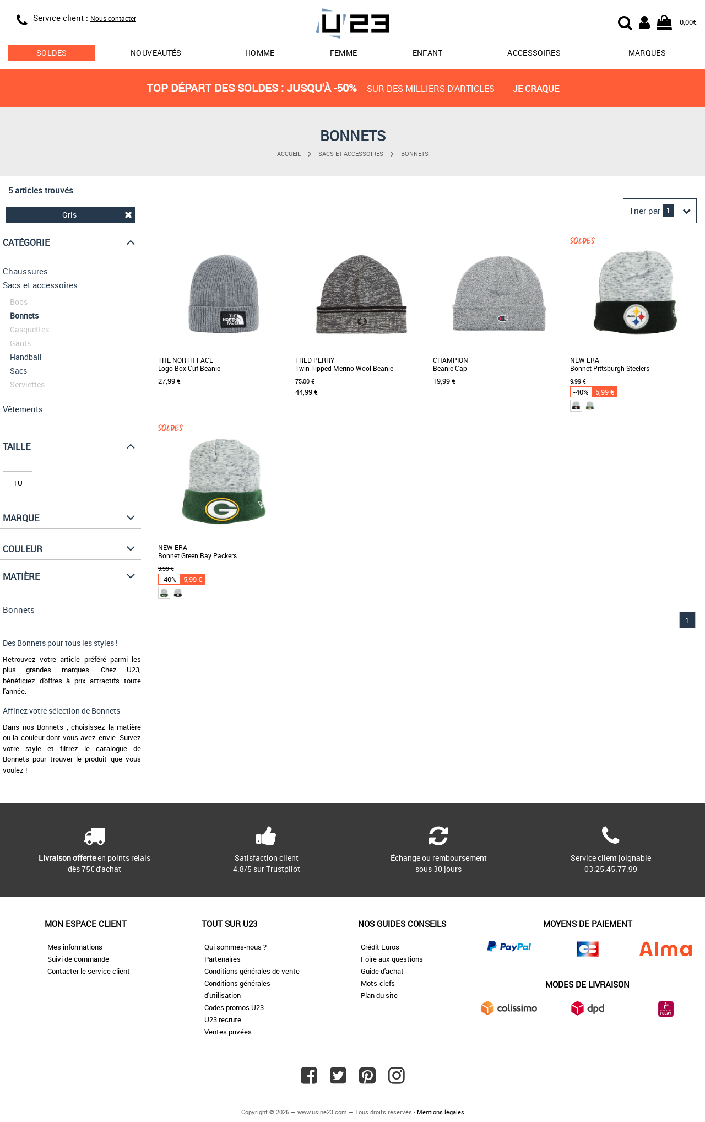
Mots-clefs (378, 983)
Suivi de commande (78, 959)
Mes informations (74, 947)
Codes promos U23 (234, 1007)
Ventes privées (228, 1032)
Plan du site (379, 995)
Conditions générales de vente (252, 971)
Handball (26, 357)
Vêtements (23, 408)
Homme (260, 52)
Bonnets (415, 153)
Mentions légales (440, 1112)
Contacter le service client (88, 971)
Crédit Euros (380, 947)
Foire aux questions (392, 959)
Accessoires (534, 52)
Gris (97, 214)
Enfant (428, 52)
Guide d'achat (382, 971)
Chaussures (25, 271)
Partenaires (222, 959)
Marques (647, 52)
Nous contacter (113, 18)
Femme (343, 52)
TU (18, 483)
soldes (51, 52)
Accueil (289, 153)
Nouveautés (156, 52)
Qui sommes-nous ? (235, 947)
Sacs (18, 370)
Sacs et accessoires (350, 153)
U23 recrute (222, 1019)
